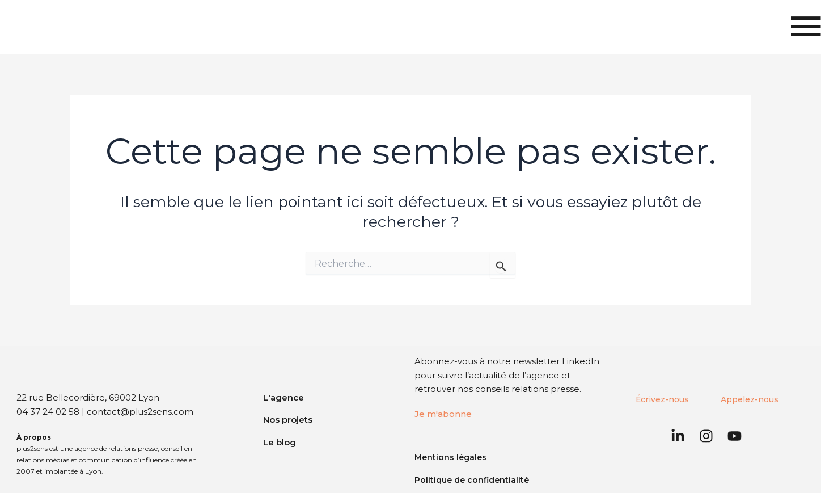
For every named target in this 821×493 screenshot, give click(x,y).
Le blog (279, 442)
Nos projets (287, 419)
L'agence (283, 397)
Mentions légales (451, 457)
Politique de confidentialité (474, 479)
